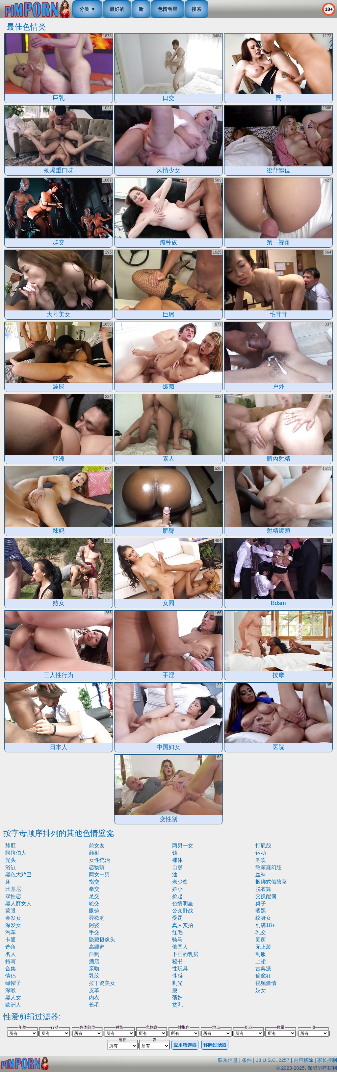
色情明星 (167, 9)
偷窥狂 (263, 976)
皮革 (94, 990)
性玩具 (180, 968)
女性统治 (99, 860)
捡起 (177, 896)
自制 (94, 954)
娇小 (177, 889)
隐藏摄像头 (102, 939)
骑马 (177, 939)
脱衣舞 (263, 889)
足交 (94, 896)
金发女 (13, 918)
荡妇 (177, 997)
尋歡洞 (97, 918)
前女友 (97, 845)
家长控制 (327, 1060)
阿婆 (94, 925)
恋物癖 (97, 867)
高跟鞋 (97, 947)
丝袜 (260, 874)
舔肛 (10, 845)
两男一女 (182, 845)
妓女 (260, 990)
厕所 (260, 939)
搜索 (196, 9)
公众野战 (182, 911)
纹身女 (263, 918)
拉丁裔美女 (102, 983)
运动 (260, 853)
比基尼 (13, 889)
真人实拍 (182, 925)
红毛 (177, 932)
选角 (10, 947)
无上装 (263, 947)
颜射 (94, 853)
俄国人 (180, 947)
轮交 (94, 903)
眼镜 (94, 911)
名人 (10, 954)
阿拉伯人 (15, 853)
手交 (94, 932)
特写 (10, 961)
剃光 (177, 983)
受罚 (177, 918)
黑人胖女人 (18, 903)
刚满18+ (265, 925)
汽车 (10, 932)
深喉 (10, 990)
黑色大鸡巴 (18, 874)
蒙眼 (10, 911)
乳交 (260, 932)
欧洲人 (13, 1005)
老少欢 (180, 882)
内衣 (94, 997)
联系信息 (228, 1060)
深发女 (13, 925)
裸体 (177, 860)
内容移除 (303, 1060)
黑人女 (13, 997)
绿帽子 (13, 983)
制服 (260, 954)
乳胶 (94, 976)
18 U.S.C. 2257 (273, 1060)
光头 (10, 860)
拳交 (94, 889)
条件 (247, 1060)
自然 (177, 867)
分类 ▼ (87, 9)
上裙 (260, 961)
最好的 (117, 9)
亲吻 (94, 968)
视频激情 (265, 983)
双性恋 (13, 896)
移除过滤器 (214, 1045)
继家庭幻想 (268, 867)
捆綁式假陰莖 (271, 882)
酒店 (94, 961)
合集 (10, 968)
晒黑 (260, 911)
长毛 (94, 1005)
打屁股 (263, 845)
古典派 (263, 968)
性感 (177, 976)
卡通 (10, 939)
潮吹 (260, 860)
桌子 (260, 903)
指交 (94, 882)
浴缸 (10, 867)
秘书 (177, 961)
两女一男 (99, 874)
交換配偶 (265, 896)
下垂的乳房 (185, 954)
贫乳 (177, 1005)
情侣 (10, 976)
